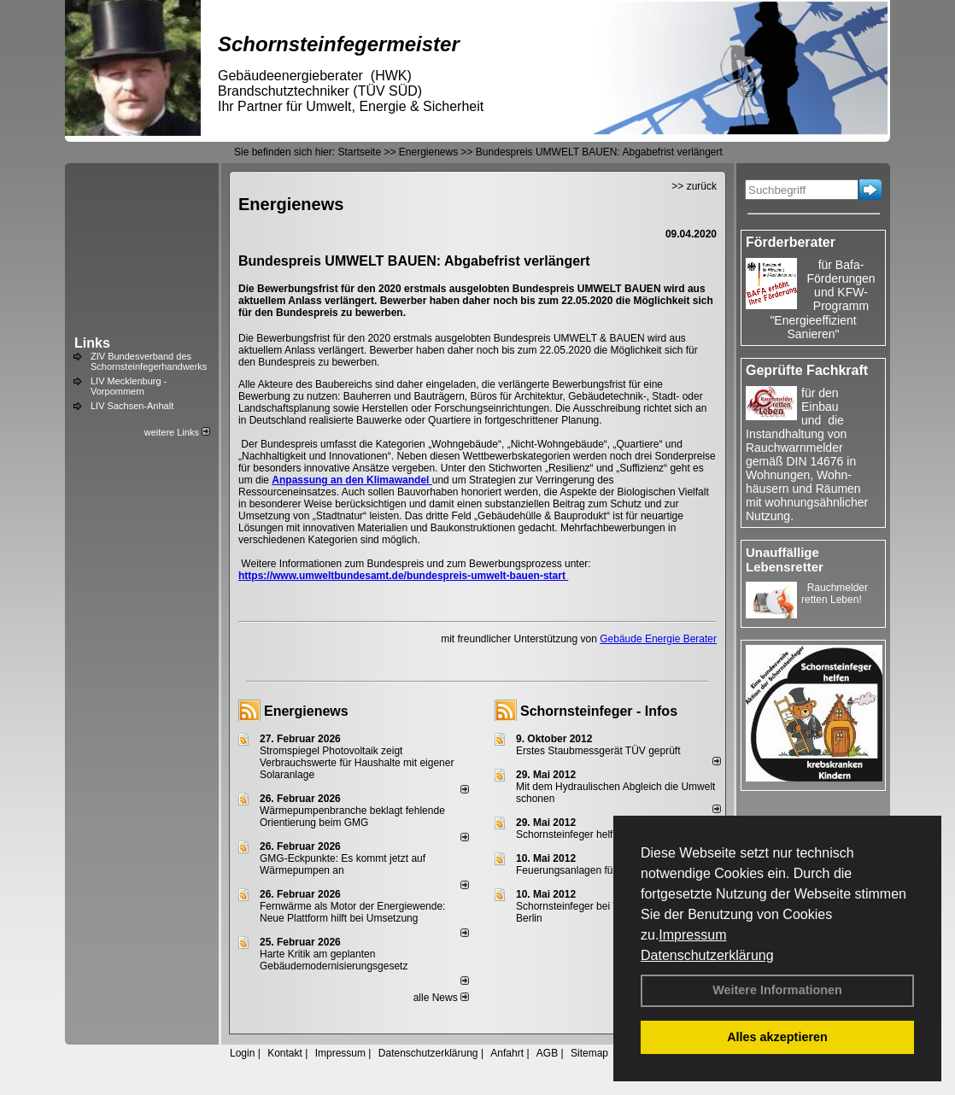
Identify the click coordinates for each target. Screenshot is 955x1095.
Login (242, 1053)
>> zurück (694, 186)
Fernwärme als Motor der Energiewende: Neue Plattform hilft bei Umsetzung (352, 912)
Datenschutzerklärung (707, 955)
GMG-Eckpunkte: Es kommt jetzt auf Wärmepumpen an (342, 864)
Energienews (306, 711)
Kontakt (284, 1053)
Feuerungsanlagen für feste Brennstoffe (606, 870)
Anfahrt (507, 1053)
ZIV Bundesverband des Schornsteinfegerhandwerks (149, 361)
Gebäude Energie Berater (658, 639)
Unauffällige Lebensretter (784, 559)
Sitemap (589, 1053)
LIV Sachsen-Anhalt (132, 406)
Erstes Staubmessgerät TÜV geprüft (598, 751)
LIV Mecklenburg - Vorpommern (129, 386)
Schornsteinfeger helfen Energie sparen (606, 834)
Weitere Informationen (777, 990)
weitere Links (177, 432)
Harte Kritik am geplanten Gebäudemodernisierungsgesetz (333, 960)
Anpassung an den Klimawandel (351, 480)
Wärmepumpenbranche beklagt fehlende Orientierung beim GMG (352, 817)
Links (92, 343)
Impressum (692, 935)
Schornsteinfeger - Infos (598, 711)
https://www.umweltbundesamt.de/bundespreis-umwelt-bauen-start (403, 576)
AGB (547, 1053)
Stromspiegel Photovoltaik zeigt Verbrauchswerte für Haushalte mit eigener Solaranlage (357, 763)
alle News (441, 998)
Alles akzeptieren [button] (777, 1037)
